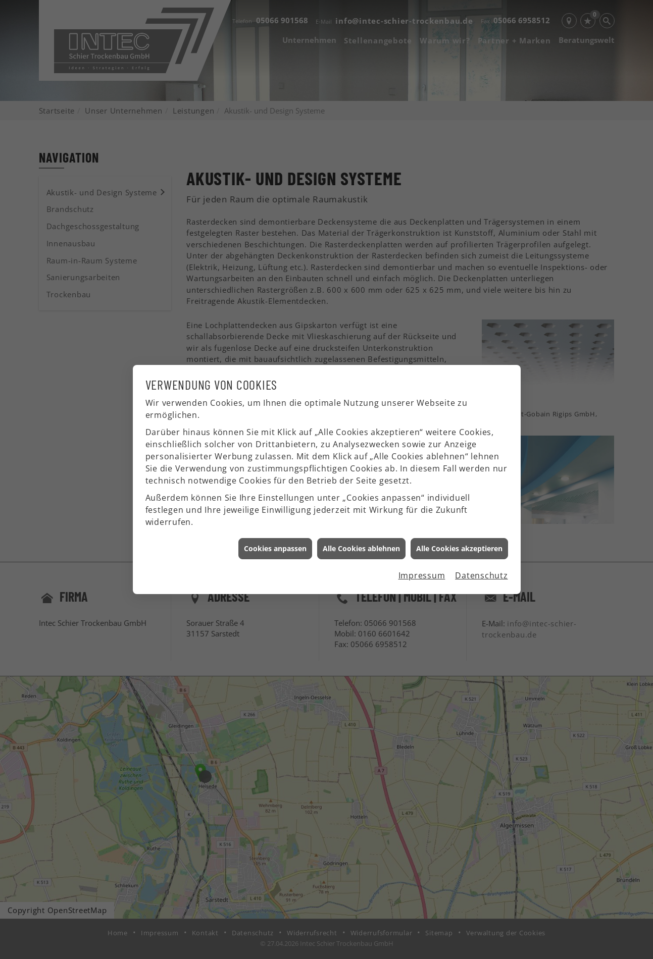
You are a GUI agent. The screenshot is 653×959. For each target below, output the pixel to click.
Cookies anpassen (275, 532)
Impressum (421, 558)
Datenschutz (481, 558)
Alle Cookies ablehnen (361, 532)
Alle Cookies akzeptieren (459, 532)
